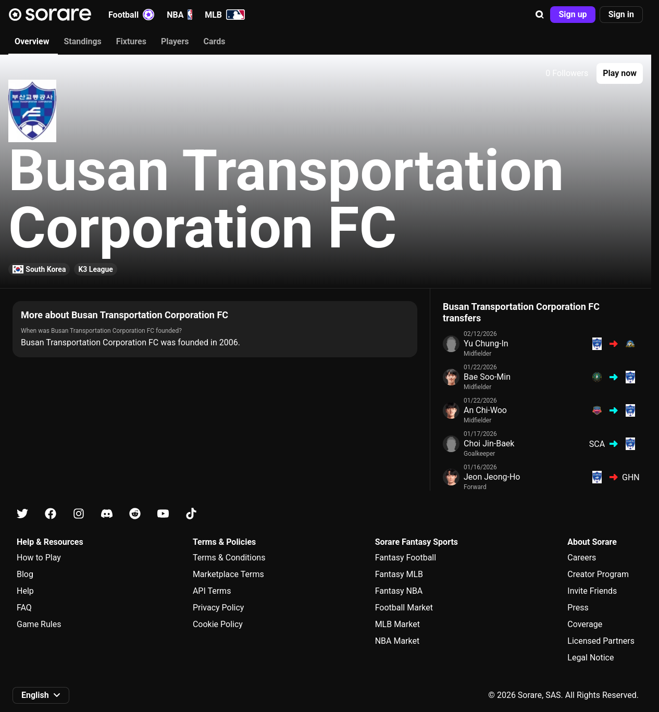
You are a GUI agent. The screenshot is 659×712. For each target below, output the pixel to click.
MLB (225, 14)
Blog (25, 574)
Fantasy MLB (399, 574)
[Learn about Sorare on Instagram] (79, 513)
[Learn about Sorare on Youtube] (163, 513)
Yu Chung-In (486, 343)
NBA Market (397, 641)
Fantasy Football (405, 558)
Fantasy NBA (399, 591)
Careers (581, 558)
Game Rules (39, 624)
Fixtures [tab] (131, 41)
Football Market (404, 608)
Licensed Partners (601, 641)
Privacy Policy (218, 608)
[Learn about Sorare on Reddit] (135, 513)
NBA (179, 14)
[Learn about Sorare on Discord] (107, 513)
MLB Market (397, 624)
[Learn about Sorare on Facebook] (50, 513)
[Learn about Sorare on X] (22, 513)
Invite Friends (592, 591)
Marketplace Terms (228, 574)
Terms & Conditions (229, 558)
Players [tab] (175, 41)
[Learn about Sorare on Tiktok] (191, 513)
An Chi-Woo (485, 410)
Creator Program (598, 574)
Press (577, 608)
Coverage (584, 624)
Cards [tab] (215, 41)
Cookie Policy (218, 624)
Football (131, 14)
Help (25, 591)
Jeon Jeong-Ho (492, 477)
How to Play (39, 558)
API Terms (212, 591)
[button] (539, 14)
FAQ (24, 608)
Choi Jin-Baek (489, 443)
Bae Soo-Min (487, 377)
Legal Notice (590, 658)
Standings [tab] (82, 41)
